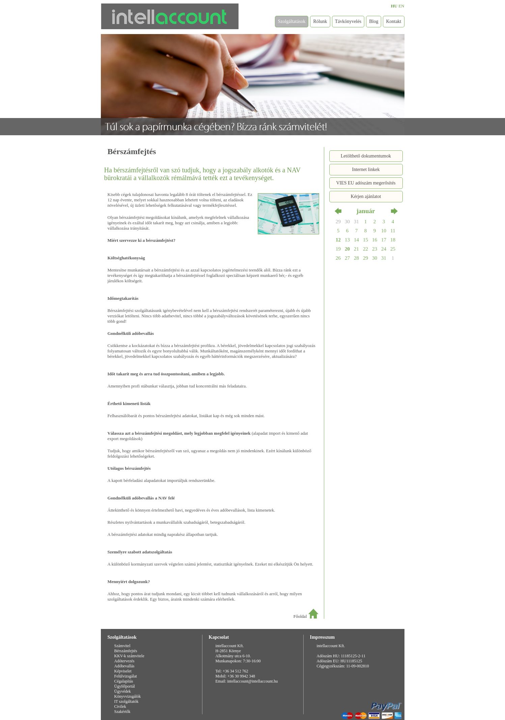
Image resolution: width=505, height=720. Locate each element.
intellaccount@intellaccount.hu (252, 681)
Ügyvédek (122, 691)
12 (338, 239)
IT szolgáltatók (126, 701)
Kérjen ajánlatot (366, 196)
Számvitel (122, 645)
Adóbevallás (124, 666)
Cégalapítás (123, 681)
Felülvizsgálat (125, 676)
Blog (373, 21)
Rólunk (320, 21)
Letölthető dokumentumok (366, 156)
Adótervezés (124, 661)
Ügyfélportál (124, 686)
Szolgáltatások (292, 21)
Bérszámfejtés (125, 651)
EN (401, 5)
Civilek (120, 706)
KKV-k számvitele (129, 656)
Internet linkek (366, 169)
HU (394, 5)
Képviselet (123, 671)
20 (347, 249)
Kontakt (393, 21)
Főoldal (300, 616)
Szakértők (122, 711)
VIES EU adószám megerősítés (365, 182)
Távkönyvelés (348, 21)
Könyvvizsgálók (127, 696)
